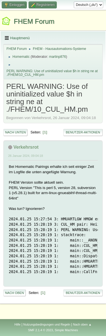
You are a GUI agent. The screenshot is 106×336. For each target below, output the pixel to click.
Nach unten (15, 132)
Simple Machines (66, 330)
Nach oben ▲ (82, 324)
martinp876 (57, 57)
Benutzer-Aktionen (83, 132)
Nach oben (14, 293)
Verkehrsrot (25, 147)
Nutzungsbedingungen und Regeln (46, 324)
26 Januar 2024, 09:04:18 (25, 155)
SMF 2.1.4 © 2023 (40, 330)
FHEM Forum (34, 21)
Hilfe (17, 324)
